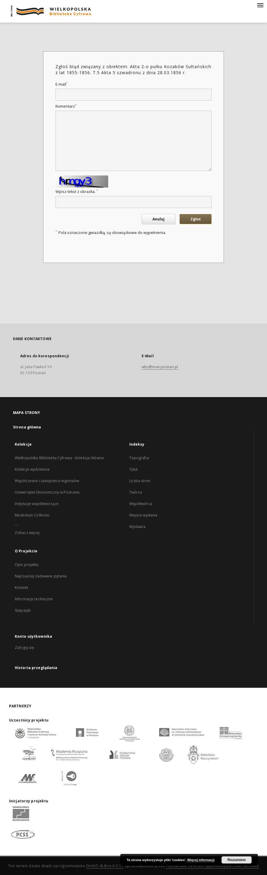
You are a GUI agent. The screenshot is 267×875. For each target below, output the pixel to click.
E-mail (61, 84)
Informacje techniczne (34, 599)
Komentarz (66, 106)
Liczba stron (139, 480)
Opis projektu (27, 564)
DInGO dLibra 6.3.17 (105, 865)
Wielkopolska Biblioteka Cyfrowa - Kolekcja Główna (59, 457)
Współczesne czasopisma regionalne (47, 480)
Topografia (139, 457)
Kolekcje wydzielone (32, 469)
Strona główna (27, 427)
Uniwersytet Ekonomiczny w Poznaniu (47, 492)
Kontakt (21, 587)
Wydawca (137, 526)
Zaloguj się (24, 647)
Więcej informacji (201, 860)
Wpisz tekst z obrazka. (76, 191)
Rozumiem (237, 860)
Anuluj (158, 219)
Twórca (135, 492)
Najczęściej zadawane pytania (41, 576)
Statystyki (23, 610)
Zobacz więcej (27, 532)
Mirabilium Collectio (32, 515)
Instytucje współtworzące (36, 503)
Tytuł (133, 469)
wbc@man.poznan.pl (160, 366)
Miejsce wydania (143, 515)
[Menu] (260, 5)
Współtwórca (140, 503)
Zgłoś (195, 219)
